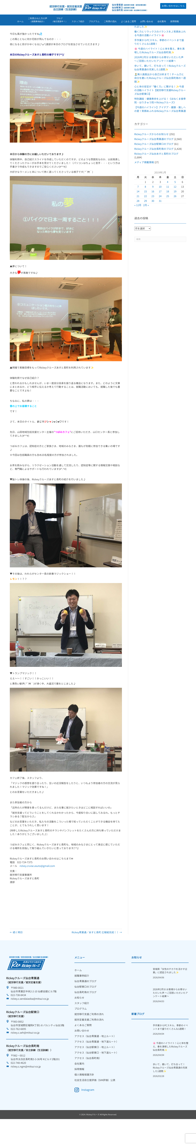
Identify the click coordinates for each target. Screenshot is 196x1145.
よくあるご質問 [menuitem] (83, 1044)
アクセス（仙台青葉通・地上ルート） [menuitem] (95, 1055)
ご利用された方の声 (37, 20)
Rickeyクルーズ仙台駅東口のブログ (153, 163)
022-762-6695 (18, 1048)
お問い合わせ (146, 22)
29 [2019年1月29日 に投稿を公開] (145, 220)
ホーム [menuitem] (78, 989)
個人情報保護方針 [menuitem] (84, 1093)
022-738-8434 (18, 1014)
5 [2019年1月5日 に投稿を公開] (175, 201)
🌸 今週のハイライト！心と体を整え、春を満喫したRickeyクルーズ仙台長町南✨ (170, 1066)
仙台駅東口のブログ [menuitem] (85, 1005)
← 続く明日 (16, 951)
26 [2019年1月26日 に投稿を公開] (175, 215)
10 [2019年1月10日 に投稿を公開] (160, 205)
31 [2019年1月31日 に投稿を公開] (160, 220)
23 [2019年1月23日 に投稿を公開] (152, 215)
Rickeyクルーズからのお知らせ (151, 153)
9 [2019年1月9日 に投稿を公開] (153, 205)
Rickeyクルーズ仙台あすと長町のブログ (156, 172)
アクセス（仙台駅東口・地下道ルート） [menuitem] (96, 1071)
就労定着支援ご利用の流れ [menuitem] (89, 1038)
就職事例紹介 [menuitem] (81, 994)
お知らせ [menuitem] (79, 1016)
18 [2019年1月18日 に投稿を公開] (167, 210)
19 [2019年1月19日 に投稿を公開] (175, 210)
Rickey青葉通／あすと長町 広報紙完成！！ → (97, 951)
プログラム (94, 22)
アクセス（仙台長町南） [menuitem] (87, 1077)
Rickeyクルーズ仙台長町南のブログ (153, 168)
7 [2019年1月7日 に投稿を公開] (138, 205)
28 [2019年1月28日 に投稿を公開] (138, 220)
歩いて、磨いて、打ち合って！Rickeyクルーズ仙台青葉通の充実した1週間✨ (170, 1087)
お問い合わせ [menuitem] (81, 1049)
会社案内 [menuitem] (79, 1082)
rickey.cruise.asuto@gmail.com (37, 885)
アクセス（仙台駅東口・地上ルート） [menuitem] (95, 1066)
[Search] (160, 258)
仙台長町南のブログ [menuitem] (85, 1011)
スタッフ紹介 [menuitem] (81, 1022)
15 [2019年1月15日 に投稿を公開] (145, 210)
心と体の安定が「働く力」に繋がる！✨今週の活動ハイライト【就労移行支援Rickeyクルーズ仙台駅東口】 (160, 109)
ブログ (59, 20)
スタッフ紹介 (78, 22)
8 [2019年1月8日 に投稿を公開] (145, 205)
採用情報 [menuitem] (79, 1088)
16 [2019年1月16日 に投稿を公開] (152, 210)
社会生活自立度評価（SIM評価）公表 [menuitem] (94, 1099)
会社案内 (161, 22)
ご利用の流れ (110, 22)
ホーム (20, 22)
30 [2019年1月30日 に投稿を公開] (152, 220)
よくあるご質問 (128, 22)
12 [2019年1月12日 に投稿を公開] (175, 205)
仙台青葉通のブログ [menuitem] (85, 1000)
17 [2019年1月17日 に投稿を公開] (160, 210)
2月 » (146, 224)
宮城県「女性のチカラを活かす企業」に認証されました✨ (170, 990)
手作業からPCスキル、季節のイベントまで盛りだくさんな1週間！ (170, 1046)
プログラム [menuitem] (80, 1027)
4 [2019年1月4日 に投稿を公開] (167, 201)
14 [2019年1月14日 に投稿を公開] (138, 210)
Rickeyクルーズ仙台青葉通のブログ (153, 158)
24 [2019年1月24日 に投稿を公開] (160, 215)
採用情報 (174, 22)
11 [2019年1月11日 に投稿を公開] (167, 205)
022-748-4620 (18, 1082)
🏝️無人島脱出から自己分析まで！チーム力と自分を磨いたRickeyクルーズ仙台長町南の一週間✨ (160, 97)
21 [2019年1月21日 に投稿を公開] (138, 215)
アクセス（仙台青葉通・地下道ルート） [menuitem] (96, 1060)
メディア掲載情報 (144, 181)
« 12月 (137, 224)
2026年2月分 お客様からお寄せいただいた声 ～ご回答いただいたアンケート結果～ (170, 1012)
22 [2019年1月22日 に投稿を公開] (145, 215)
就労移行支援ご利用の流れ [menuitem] (89, 1033)
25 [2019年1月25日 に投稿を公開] (167, 215)
